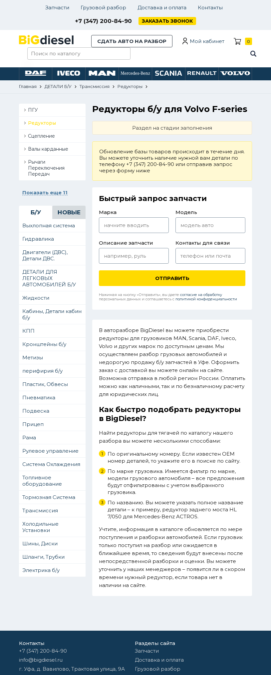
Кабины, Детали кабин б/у (52, 314)
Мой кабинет (207, 41)
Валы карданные (48, 149)
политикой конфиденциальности (206, 299)
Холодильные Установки (40, 527)
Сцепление (41, 136)
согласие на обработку (201, 294)
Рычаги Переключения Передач (46, 168)
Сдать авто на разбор (131, 41)
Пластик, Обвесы (45, 384)
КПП (28, 331)
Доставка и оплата (161, 7)
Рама (29, 437)
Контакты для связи (202, 243)
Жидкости (35, 298)
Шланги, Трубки (43, 557)
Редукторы (42, 123)
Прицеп (33, 424)
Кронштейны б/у (44, 344)
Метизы (32, 357)
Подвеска (35, 411)
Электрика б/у (41, 570)
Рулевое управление (50, 451)
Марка (108, 212)
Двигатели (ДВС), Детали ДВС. (45, 255)
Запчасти (57, 7)
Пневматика (38, 397)
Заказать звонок (167, 21)
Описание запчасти (126, 243)
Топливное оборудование (42, 480)
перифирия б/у (42, 371)
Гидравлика (38, 239)
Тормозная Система (48, 497)
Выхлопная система (48, 225)
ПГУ (33, 110)
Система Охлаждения (51, 464)
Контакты (210, 7)
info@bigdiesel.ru (41, 660)
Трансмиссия (40, 510)
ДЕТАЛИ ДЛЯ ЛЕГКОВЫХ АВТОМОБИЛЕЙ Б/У (49, 278)
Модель (186, 212)
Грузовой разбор (103, 7)
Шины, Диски (40, 543)
